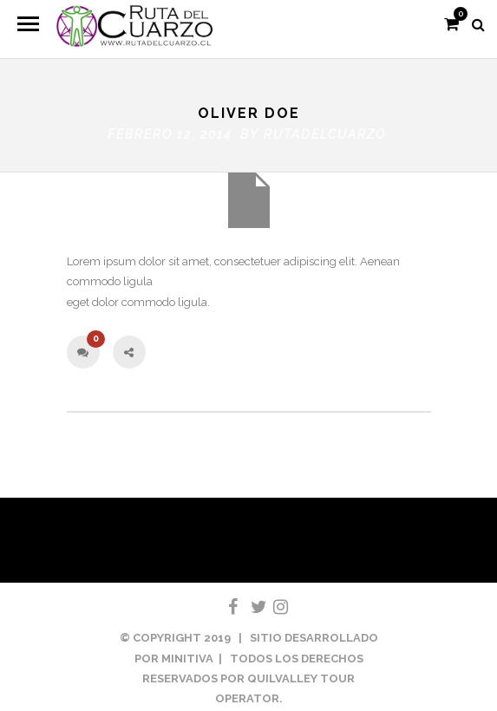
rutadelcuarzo (325, 131)
